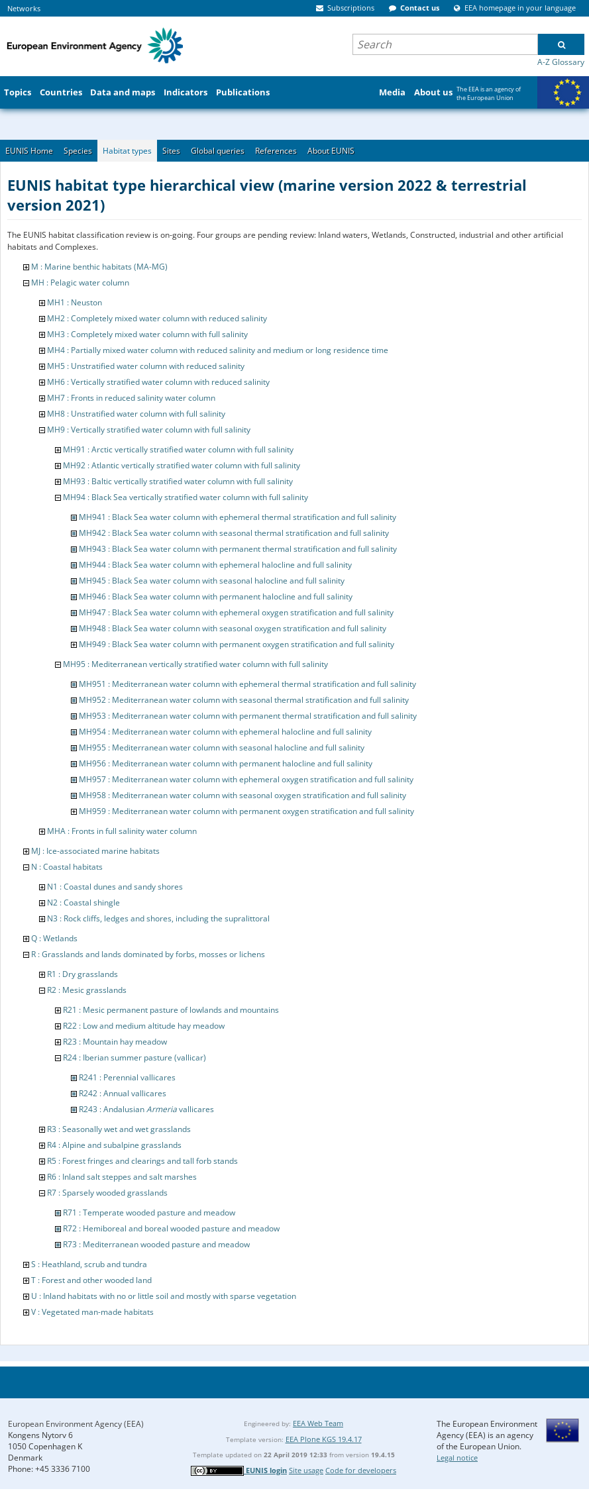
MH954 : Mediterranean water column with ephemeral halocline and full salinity (225, 731)
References (276, 150)
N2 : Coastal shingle (83, 902)
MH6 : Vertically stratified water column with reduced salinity (158, 381)
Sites (171, 150)
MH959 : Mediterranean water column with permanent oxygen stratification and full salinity (246, 811)
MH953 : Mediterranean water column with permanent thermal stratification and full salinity (248, 715)
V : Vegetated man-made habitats (92, 1311)
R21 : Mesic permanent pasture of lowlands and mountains (171, 1009)
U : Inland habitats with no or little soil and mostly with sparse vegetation (163, 1296)
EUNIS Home (29, 150)
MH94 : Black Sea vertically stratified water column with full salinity (185, 497)
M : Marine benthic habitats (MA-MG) (99, 266)
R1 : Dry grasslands (82, 974)
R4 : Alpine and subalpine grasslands (114, 1145)
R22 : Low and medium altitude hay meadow (144, 1025)
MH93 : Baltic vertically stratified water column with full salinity (178, 481)
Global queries (217, 150)
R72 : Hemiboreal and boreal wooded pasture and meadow (171, 1228)
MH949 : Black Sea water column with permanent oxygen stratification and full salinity (236, 644)
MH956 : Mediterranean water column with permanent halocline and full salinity (225, 763)
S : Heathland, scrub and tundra (89, 1264)
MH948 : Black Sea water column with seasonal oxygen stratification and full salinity (232, 628)
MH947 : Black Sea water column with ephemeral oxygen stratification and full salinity (236, 612)
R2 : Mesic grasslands (87, 990)
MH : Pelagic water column (80, 282)
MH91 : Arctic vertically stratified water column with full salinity (178, 449)
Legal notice (457, 1458)
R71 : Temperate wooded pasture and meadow (149, 1212)
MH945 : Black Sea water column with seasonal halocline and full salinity (212, 580)
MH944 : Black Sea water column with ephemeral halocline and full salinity (215, 564)
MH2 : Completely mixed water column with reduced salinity (157, 318)
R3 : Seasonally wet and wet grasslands (119, 1129)
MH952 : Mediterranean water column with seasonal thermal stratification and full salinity (244, 699)
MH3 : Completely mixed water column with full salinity (147, 334)
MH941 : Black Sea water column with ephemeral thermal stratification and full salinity (237, 517)
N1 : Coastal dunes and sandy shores (115, 886)
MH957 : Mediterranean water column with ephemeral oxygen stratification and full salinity (246, 779)
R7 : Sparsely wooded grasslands (107, 1192)
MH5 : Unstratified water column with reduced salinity (145, 366)
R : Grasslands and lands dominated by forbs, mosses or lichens (148, 954)
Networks (23, 8)
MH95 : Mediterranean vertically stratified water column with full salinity (195, 664)
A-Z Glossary (560, 62)
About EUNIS (330, 150)
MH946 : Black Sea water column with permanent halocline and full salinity (215, 596)
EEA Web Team (318, 1423)
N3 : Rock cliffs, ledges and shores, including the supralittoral (158, 918)
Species (78, 150)
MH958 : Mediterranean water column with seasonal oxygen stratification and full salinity (242, 795)
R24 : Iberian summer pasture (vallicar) (134, 1057)
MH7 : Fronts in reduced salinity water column (131, 397)
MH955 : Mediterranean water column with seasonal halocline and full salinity (221, 747)
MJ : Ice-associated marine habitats (95, 850)
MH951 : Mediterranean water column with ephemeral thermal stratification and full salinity (247, 684)
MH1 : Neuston (74, 302)
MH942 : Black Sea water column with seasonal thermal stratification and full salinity (234, 533)
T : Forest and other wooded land (91, 1280)
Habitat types (127, 150)
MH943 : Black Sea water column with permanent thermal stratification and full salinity (238, 548)
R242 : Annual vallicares (122, 1093)
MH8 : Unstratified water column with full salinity (136, 413)
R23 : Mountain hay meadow (115, 1041)
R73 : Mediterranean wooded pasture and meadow (156, 1244)
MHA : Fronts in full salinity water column (122, 831)
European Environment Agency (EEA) (76, 1423)
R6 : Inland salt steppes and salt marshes (122, 1176)
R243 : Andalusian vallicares (146, 1109)
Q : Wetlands (54, 938)
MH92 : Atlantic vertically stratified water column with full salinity (181, 465)
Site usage (306, 1470)
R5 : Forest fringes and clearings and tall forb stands (142, 1160)
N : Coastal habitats (67, 866)
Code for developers (360, 1470)
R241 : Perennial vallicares (127, 1077)
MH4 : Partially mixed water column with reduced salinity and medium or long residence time (217, 350)
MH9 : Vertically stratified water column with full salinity (148, 429)
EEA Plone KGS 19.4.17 (324, 1439)
